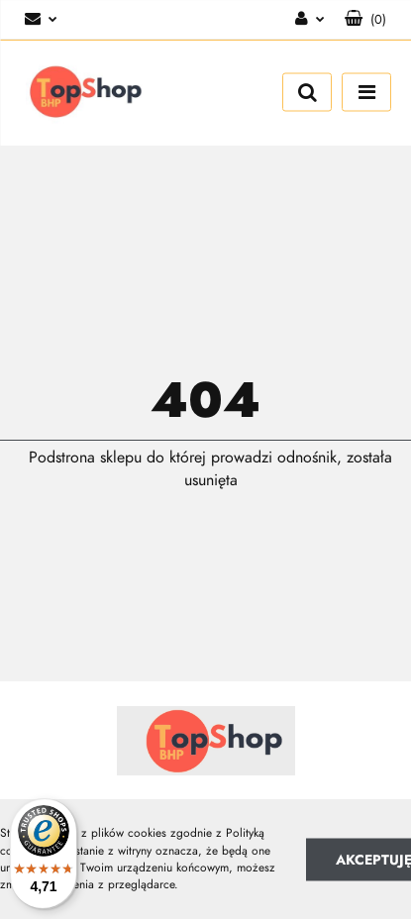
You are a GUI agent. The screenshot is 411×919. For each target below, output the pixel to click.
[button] (365, 20)
